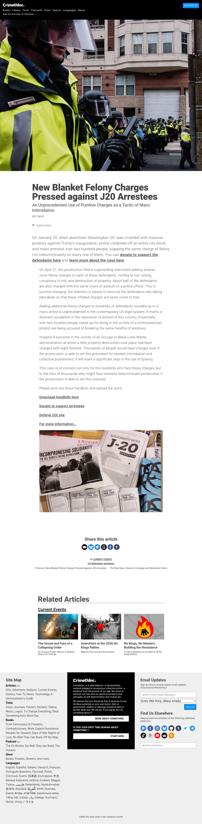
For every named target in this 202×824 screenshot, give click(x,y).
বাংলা (40, 789)
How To (20, 694)
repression (109, 563)
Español (21, 767)
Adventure (18, 690)
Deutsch (43, 767)
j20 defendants (95, 563)
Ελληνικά (12, 776)
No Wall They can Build (39, 746)
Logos (18, 711)
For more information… (57, 424)
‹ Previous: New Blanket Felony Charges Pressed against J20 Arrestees (70, 568)
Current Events (44, 225)
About (81, 10)
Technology (42, 694)
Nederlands (32, 784)
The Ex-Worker (15, 746)
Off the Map (50, 737)
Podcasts (36, 10)
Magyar (55, 780)
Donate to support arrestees (61, 406)
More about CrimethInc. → (111, 718)
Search (57, 10)
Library (16, 10)
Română (21, 789)
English (10, 767)
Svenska (50, 789)
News (30, 694)
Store (47, 10)
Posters (31, 707)
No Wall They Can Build (27, 737)
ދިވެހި (31, 797)
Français (54, 767)
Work (31, 728)
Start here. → (119, 736)
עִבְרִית (18, 793)
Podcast (11, 741)
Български (45, 776)
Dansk (10, 793)
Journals (19, 707)
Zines (9, 707)
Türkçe (10, 784)
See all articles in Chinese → (20, 14)
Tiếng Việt (12, 797)
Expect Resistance (47, 728)
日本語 (32, 776)
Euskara (45, 780)
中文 (56, 776)
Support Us (191, 5)
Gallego (39, 797)
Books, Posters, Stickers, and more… (28, 758)
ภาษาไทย (30, 793)
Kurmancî (51, 797)
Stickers (42, 707)
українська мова (48, 793)
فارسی (19, 784)
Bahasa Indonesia (17, 780)
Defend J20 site (52, 415)
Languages (69, 10)
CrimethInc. (13, 5)
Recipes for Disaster (18, 733)
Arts (8, 690)
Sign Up (190, 707)
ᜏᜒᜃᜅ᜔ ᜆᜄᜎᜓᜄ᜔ (23, 801)
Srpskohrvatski (50, 784)
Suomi (23, 776)
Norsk (9, 801)
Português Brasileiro (18, 771)
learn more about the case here (96, 260)
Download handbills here (59, 397)
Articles (11, 685)
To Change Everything (37, 711)
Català (24, 797)
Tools (26, 10)
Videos (52, 707)
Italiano (32, 767)
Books (6, 10)
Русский (37, 771)
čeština (33, 780)
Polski (48, 771)
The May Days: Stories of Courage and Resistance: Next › (139, 568)
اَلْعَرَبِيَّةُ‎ (32, 789)
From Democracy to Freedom (24, 724)
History (10, 694)
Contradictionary (16, 728)
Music (9, 711)
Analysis (31, 690)
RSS (18, 686)
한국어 (10, 789)
